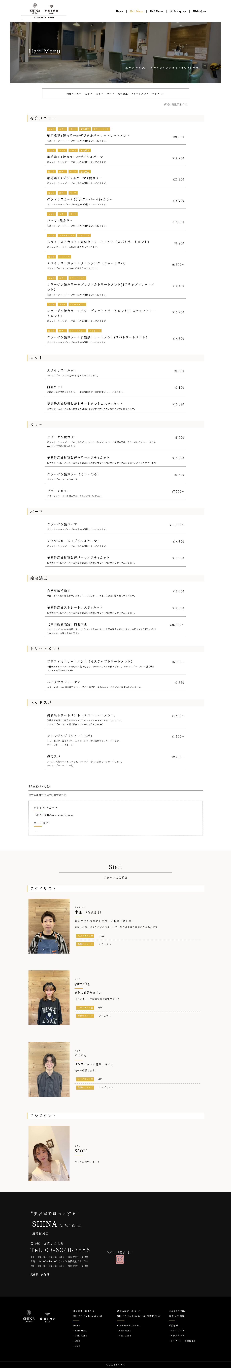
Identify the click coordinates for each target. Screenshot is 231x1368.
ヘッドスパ (158, 93)
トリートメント (140, 93)
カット (88, 93)
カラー (99, 93)
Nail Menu (156, 11)
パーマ (110, 93)
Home (119, 11)
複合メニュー (74, 93)
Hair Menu (136, 11)
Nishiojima (199, 11)
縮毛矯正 (123, 93)
